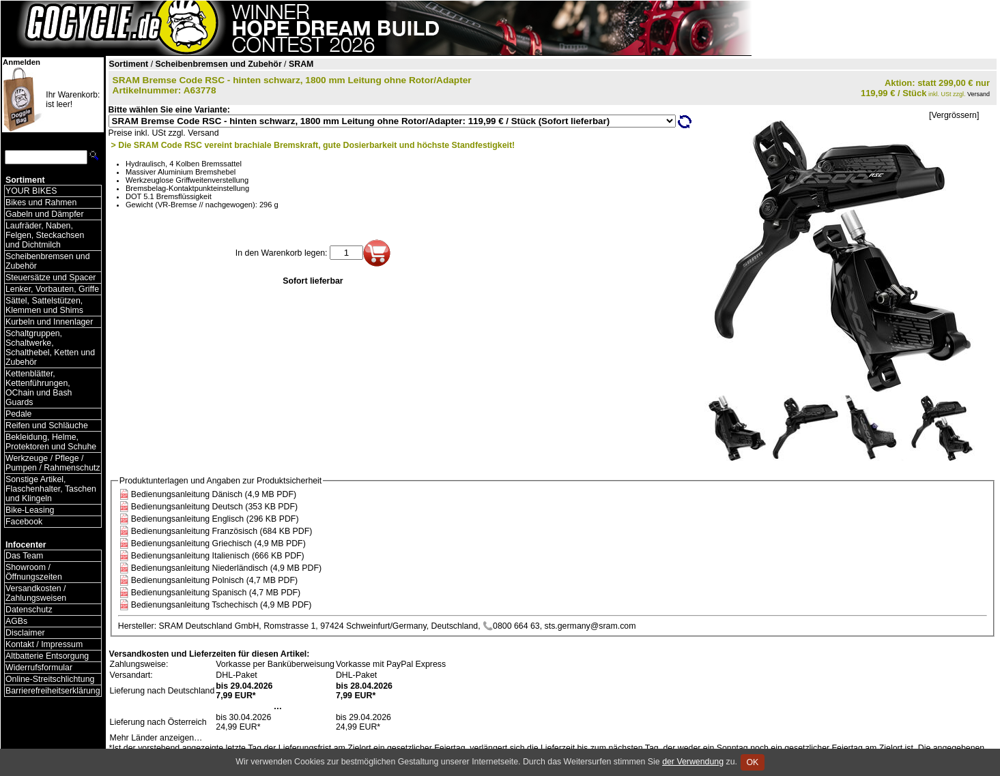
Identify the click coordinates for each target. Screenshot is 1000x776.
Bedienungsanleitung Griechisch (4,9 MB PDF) (218, 543)
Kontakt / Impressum (44, 644)
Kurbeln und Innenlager (49, 322)
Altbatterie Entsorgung (47, 656)
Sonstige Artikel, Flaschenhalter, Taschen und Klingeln (50, 489)
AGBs (16, 621)
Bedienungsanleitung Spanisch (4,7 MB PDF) (215, 592)
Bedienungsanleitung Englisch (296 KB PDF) (215, 519)
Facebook (23, 521)
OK (752, 762)
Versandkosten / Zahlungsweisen (35, 593)
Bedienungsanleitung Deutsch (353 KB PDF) (214, 506)
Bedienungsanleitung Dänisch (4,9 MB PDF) (213, 494)
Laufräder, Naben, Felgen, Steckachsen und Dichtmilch (44, 235)
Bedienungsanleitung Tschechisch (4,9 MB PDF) (221, 605)
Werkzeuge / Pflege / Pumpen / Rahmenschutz (52, 463)
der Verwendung (693, 761)
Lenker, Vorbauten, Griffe (52, 289)
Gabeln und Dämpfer (44, 214)
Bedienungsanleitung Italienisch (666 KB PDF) (217, 556)
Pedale (18, 414)
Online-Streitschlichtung (49, 679)
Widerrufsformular (38, 667)
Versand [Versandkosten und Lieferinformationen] (978, 94)
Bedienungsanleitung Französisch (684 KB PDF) (222, 531)
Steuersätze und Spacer (50, 277)
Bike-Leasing (29, 510)
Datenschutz (29, 609)
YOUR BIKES (31, 191)
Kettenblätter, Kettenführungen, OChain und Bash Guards (38, 388)
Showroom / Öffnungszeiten (33, 572)
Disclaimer (25, 633)
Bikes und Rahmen (40, 202)
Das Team (24, 556)
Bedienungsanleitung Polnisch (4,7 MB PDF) (214, 580)
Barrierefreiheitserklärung (52, 691)
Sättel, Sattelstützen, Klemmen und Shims (44, 305)
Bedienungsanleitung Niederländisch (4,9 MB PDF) (226, 568)
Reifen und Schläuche (46, 425)
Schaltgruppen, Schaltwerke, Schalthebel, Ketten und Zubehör (50, 348)
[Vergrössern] (954, 115)
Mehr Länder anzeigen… (156, 738)
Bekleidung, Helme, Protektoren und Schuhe (50, 441)
